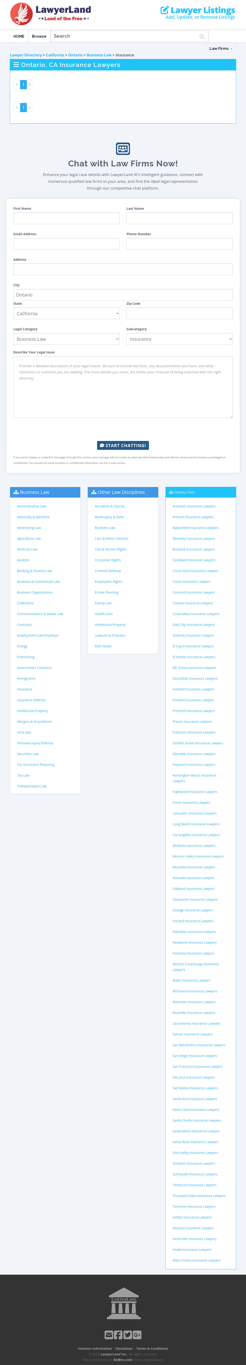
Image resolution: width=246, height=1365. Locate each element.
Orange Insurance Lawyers (193, 910)
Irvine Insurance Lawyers (192, 802)
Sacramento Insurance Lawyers (196, 1023)
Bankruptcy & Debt (109, 517)
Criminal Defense (108, 571)
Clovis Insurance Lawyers (192, 581)
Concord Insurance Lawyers (194, 592)
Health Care (104, 614)
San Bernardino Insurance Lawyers (199, 1045)
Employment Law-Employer (38, 635)
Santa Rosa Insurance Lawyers (196, 1142)
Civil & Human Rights (111, 549)
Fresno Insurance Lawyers (192, 721)
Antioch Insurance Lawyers (193, 517)
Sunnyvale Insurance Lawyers (195, 1174)
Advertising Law (29, 527)
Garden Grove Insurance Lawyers (198, 743)
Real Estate (103, 646)
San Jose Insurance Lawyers (193, 1077)
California (55, 55)
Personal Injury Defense (35, 743)
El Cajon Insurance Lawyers (193, 646)
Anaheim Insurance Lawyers (194, 506)
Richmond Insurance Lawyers (195, 991)
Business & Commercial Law (38, 581)
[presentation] (123, 429)
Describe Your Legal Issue (34, 352)
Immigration (26, 678)
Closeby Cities (184, 492)
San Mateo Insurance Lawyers (195, 1088)
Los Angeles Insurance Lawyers (196, 835)
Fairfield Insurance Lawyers (193, 689)
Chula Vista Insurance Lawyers (196, 571)
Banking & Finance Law (34, 571)
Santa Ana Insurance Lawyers (195, 1099)
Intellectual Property (32, 710)
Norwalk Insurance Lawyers (193, 878)
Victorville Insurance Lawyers (195, 1239)
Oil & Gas (24, 732)
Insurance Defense (31, 700)
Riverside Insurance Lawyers (194, 1002)
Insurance (24, 689)
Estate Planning (106, 592)
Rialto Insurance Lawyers (192, 980)
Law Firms (221, 48)
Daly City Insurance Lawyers (194, 624)
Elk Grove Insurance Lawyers (194, 667)
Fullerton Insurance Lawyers (194, 732)
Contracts (24, 624)
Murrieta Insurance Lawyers (194, 867)
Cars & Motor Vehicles (111, 538)
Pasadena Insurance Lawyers (195, 942)
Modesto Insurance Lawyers (194, 845)
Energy (22, 646)
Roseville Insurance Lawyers (194, 1012)
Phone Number (139, 234)
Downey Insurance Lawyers (193, 635)
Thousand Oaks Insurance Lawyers (199, 1195)
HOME (19, 36)
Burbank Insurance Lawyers (194, 549)
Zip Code (134, 303)
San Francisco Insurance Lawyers (198, 1066)
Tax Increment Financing (35, 764)
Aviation (23, 560)
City (16, 285)
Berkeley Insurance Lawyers (194, 538)
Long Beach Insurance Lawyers (196, 824)
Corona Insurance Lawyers (193, 603)
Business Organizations (35, 592)
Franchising (26, 657)
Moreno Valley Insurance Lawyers (198, 856)
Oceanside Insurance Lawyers (195, 899)
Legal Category (25, 329)
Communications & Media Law (40, 614)
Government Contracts (34, 667)
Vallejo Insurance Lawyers (192, 1217)
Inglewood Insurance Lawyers (195, 791)
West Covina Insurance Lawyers (197, 1260)
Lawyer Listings (198, 10)
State (17, 303)
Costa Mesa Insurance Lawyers (196, 614)
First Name (22, 208)
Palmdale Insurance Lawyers (194, 931)
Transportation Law (32, 786)
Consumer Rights (108, 560)
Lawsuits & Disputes (110, 635)
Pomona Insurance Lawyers (193, 953)
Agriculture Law (29, 538)
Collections (25, 603)
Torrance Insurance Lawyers (194, 1206)
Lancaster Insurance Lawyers (195, 813)
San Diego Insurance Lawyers (195, 1055)
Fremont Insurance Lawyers (194, 710)
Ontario (75, 55)
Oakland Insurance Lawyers (193, 888)
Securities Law (28, 754)
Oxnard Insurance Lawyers (193, 921)
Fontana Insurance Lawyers (193, 700)
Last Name (135, 208)
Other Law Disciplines (121, 492)
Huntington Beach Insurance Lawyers (194, 778)
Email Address (24, 234)
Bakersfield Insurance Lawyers (196, 527)
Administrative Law (31, 506)
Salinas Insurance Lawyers (192, 1034)
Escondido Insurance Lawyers (195, 678)
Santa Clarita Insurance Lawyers (197, 1120)
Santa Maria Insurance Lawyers (196, 1131)
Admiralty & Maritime (33, 517)
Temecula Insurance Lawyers (195, 1185)
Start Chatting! (123, 445)
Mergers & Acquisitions (34, 721)
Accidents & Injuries (110, 506)
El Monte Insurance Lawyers (194, 657)
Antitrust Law (27, 549)
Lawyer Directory (26, 55)
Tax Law (23, 775)
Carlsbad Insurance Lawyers (194, 560)
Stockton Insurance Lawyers (194, 1163)
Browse (39, 36)
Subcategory (137, 329)
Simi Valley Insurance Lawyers (195, 1152)
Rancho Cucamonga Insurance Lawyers (196, 967)
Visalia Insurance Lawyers (192, 1249)
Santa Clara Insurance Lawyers (196, 1109)
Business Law (99, 55)
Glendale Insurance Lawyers (194, 754)
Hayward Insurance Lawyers (194, 764)
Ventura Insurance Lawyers (193, 1228)
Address (19, 259)
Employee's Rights (108, 581)
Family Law (103, 603)
